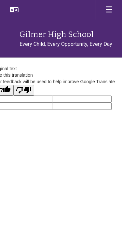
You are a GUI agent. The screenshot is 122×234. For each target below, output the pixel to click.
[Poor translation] (23, 90)
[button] (14, 10)
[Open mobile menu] (109, 10)
